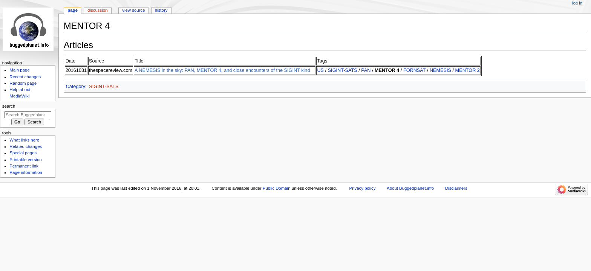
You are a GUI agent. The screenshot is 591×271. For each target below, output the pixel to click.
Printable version (25, 159)
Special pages (23, 153)
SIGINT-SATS (342, 70)
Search (8, 106)
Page (72, 10)
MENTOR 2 (467, 70)
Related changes (25, 146)
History (161, 10)
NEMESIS (440, 70)
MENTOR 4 (387, 70)
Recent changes (25, 77)
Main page (19, 70)
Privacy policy (362, 188)
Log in (577, 3)
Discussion (97, 10)
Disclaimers (456, 188)
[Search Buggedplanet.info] (27, 114)
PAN (366, 70)
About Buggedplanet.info (410, 188)
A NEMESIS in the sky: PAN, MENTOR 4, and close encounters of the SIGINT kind (222, 70)
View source (133, 10)
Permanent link (23, 166)
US (320, 70)
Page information (25, 172)
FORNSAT (414, 70)
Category (75, 86)
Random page (23, 83)
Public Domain (277, 188)
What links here (24, 140)
